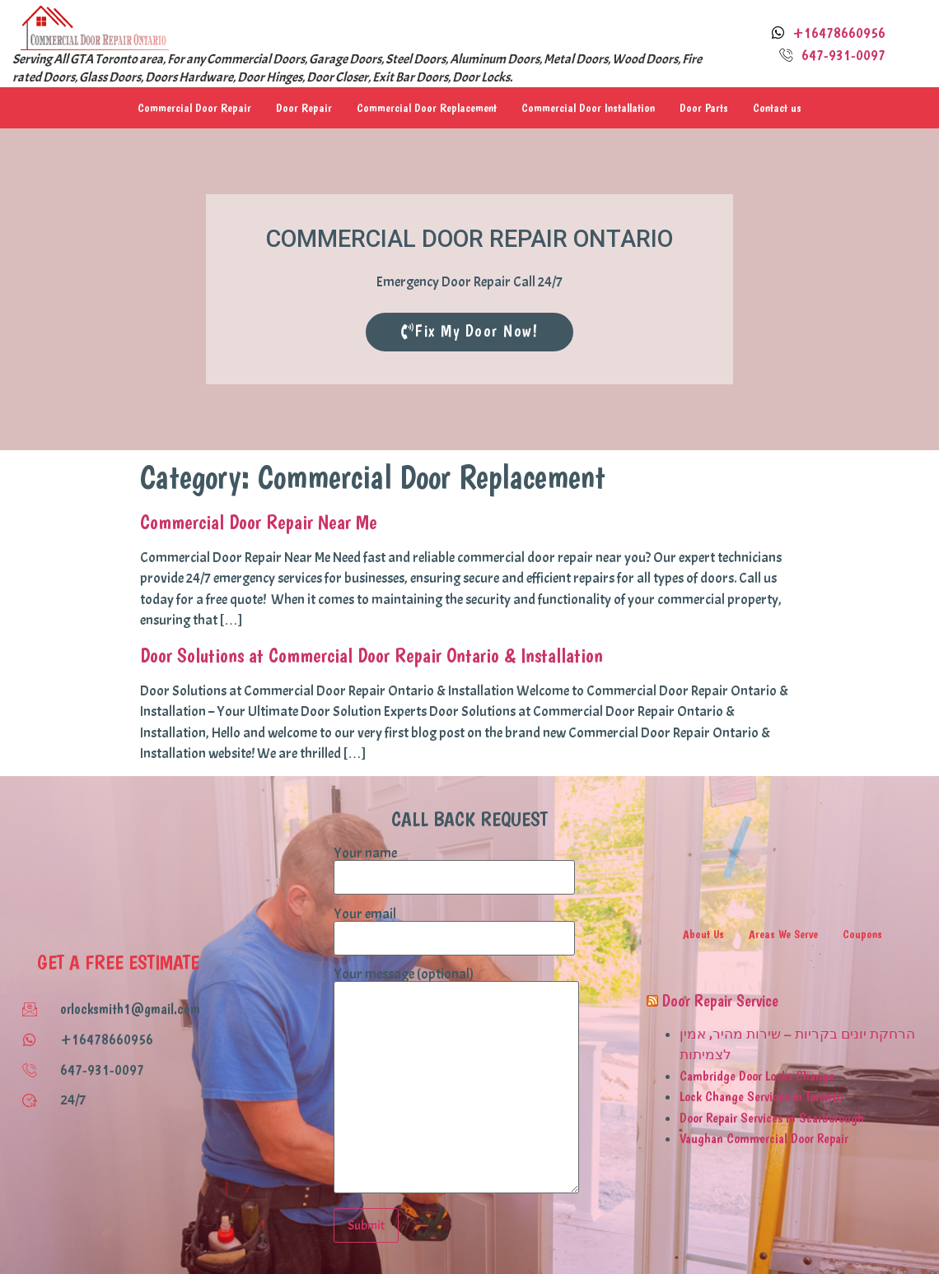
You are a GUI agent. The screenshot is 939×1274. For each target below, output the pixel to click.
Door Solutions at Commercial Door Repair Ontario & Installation (371, 654)
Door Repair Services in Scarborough (772, 1117)
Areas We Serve (784, 933)
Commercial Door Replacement (427, 107)
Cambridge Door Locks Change (757, 1075)
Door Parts (704, 107)
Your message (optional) (456, 1080)
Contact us (777, 107)
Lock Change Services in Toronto (761, 1095)
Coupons (863, 933)
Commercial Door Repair (194, 107)
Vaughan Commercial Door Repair (764, 1137)
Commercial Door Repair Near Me (258, 521)
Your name (454, 865)
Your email (454, 926)
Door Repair (304, 107)
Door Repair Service (720, 1000)
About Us (703, 933)
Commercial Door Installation (588, 107)
